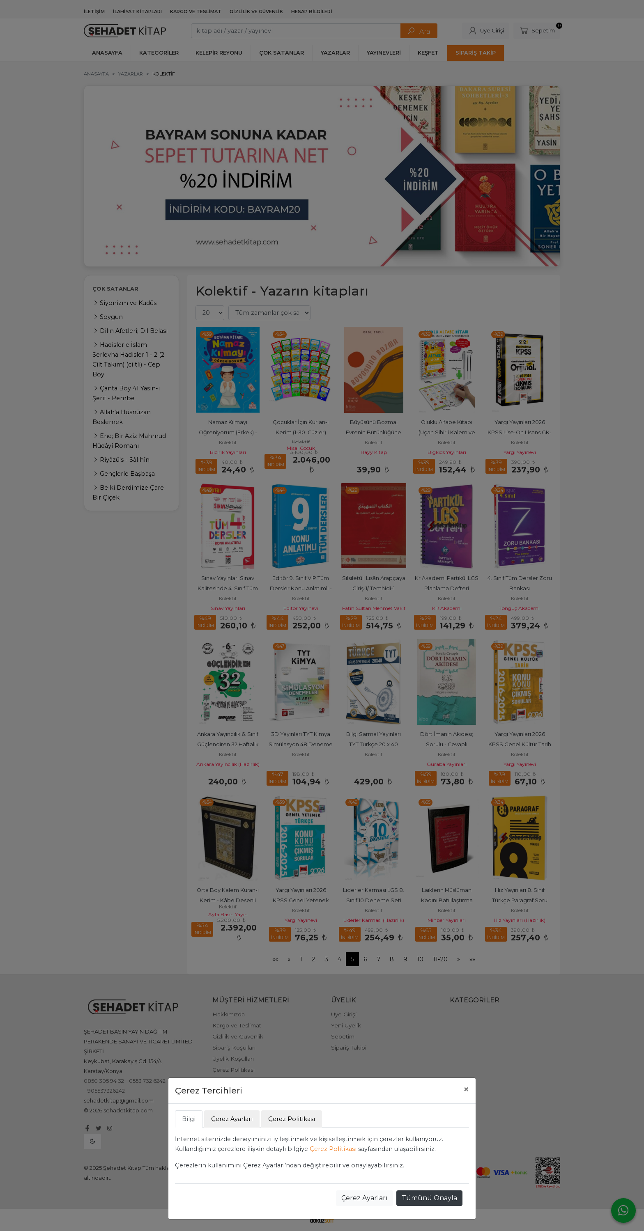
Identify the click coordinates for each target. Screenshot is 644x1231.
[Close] (466, 1089)
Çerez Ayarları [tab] (232, 1119)
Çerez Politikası (333, 1149)
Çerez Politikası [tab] (291, 1119)
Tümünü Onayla (429, 1198)
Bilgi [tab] (189, 1119)
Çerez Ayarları (364, 1198)
